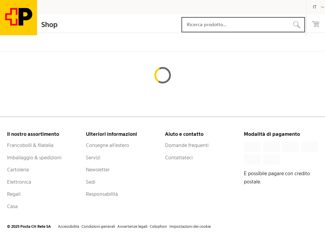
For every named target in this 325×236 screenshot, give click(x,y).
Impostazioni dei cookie (190, 226)
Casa (12, 206)
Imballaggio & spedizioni (34, 157)
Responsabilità (102, 194)
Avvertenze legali (132, 226)
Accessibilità (68, 226)
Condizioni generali (98, 226)
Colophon (158, 226)
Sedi (90, 182)
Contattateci (179, 157)
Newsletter (98, 170)
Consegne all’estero (107, 145)
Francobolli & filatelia (30, 145)
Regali (14, 194)
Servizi (93, 157)
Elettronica (19, 182)
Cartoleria (18, 170)
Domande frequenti (187, 145)
